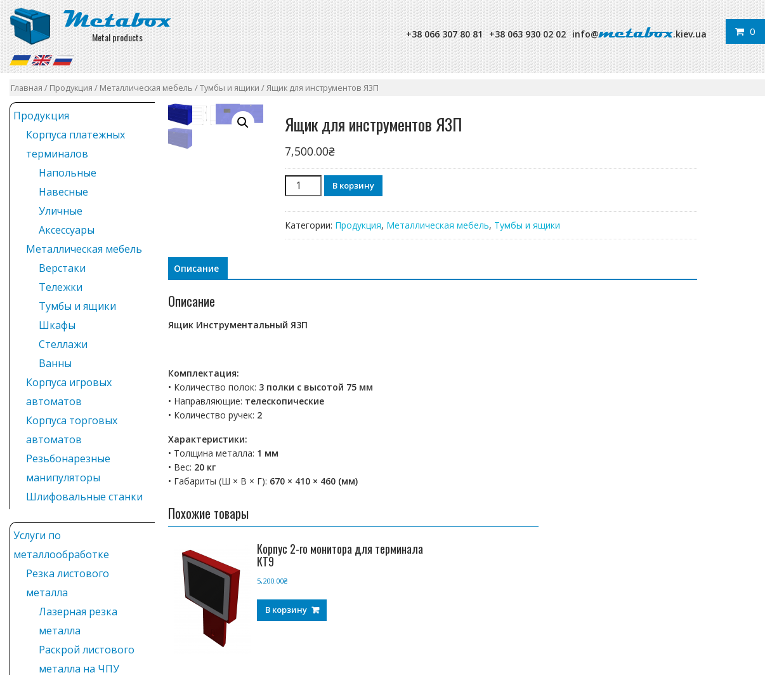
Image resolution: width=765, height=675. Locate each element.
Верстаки (62, 268)
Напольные (67, 173)
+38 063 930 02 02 (527, 34)
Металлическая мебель (146, 87)
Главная (27, 87)
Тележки (60, 287)
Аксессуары (67, 230)
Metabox (117, 19)
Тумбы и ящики (229, 87)
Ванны (55, 363)
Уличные (60, 211)
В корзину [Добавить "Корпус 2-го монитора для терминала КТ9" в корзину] (286, 609)
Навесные (63, 192)
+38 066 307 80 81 (444, 34)
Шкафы (57, 325)
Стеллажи (63, 344)
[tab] (196, 268)
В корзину (353, 185)
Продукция (71, 87)
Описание (196, 268)
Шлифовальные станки (84, 497)
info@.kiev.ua (639, 34)
